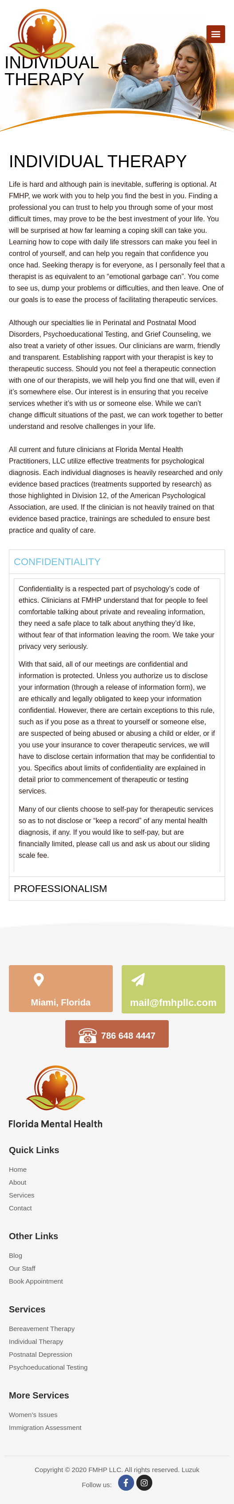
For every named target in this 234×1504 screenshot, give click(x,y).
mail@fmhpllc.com (173, 1002)
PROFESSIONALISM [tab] (60, 888)
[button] (215, 34)
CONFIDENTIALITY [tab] (57, 561)
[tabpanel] (117, 724)
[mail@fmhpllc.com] (138, 981)
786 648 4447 (128, 1036)
